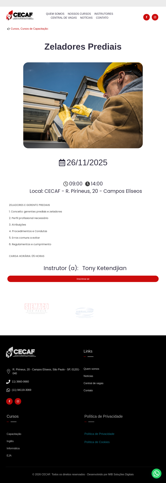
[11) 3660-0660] (11, 382)
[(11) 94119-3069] (11, 390)
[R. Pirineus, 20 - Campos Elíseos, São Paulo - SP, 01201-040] (11, 371)
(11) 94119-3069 (24, 390)
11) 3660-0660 (22, 381)
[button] (156, 473)
